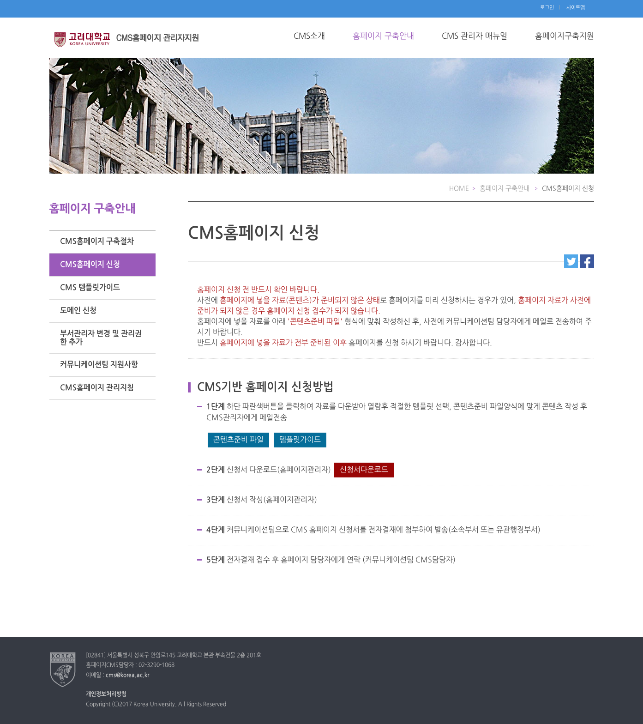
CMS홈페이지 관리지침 (97, 388)
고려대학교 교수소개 (130, 43)
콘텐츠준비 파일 (238, 440)
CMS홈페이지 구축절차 (97, 241)
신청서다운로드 (364, 470)
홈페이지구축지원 (564, 36)
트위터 (571, 261)
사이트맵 (575, 8)
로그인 (547, 8)
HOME (459, 188)
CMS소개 (309, 36)
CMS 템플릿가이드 (90, 288)
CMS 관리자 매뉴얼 (474, 36)
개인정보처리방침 (106, 694)
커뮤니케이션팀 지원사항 (99, 365)
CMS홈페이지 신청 (90, 264)
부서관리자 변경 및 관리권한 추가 (101, 338)
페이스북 (587, 261)
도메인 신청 (78, 311)
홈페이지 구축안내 (383, 36)
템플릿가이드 (300, 440)
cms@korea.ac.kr (127, 675)
